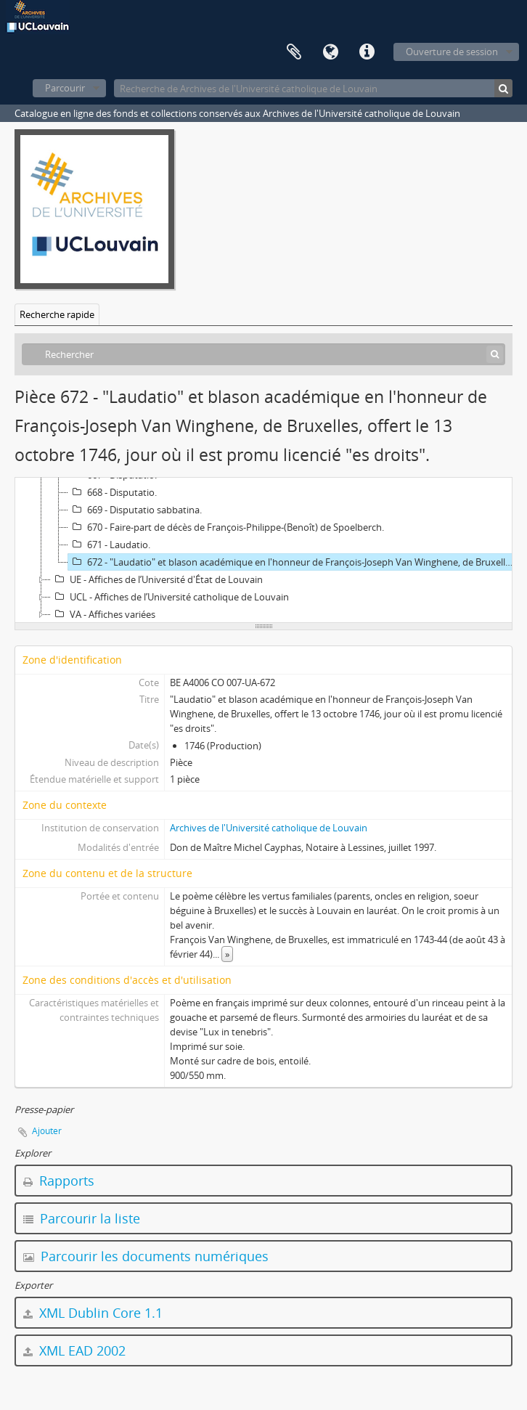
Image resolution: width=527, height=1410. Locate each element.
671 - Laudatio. (109, 544)
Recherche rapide (57, 314)
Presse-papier (294, 52)
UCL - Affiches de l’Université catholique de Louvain (170, 597)
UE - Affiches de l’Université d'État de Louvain (157, 579)
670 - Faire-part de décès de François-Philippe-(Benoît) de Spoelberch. (226, 527)
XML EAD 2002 (74, 1350)
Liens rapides (366, 52)
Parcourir (65, 87)
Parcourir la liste (81, 1218)
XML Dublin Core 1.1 (93, 1312)
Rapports (58, 1180)
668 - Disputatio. (112, 492)
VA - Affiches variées (103, 614)
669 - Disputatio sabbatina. (135, 509)
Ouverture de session (452, 51)
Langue (330, 52)
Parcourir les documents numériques (146, 1256)
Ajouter (47, 1131)
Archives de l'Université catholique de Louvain (268, 827)
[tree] (263, 550)
